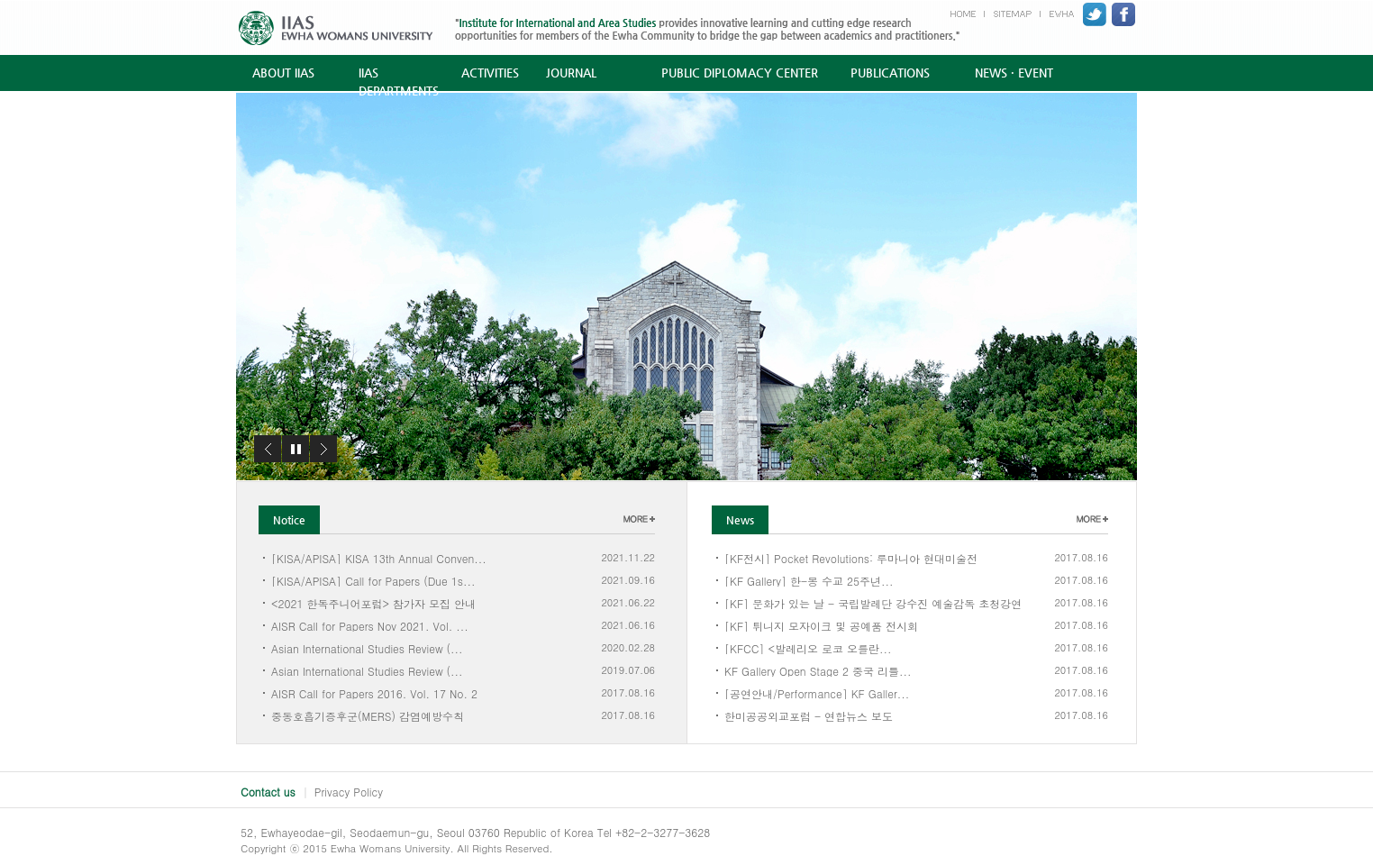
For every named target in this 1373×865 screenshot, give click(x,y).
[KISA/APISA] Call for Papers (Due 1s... (373, 580)
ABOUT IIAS (283, 72)
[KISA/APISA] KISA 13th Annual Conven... (378, 557)
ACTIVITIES (490, 72)
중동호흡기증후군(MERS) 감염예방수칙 (367, 715)
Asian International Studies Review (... (367, 647)
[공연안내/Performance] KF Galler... (816, 692)
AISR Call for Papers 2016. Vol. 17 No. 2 (374, 692)
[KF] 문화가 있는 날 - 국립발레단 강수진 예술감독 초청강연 (873, 602)
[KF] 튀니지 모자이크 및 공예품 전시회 (821, 625)
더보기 (639, 519)
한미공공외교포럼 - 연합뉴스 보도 (808, 715)
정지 (295, 448)
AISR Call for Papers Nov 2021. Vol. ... (369, 625)
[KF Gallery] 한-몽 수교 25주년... (809, 580)
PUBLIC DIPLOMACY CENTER (739, 72)
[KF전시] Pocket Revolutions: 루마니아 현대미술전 (850, 557)
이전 (267, 448)
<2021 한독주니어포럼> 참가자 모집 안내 (373, 602)
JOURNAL (571, 72)
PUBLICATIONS (890, 72)
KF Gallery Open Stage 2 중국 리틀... (817, 670)
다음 (323, 448)
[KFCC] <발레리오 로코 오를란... (807, 647)
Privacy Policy (348, 791)
